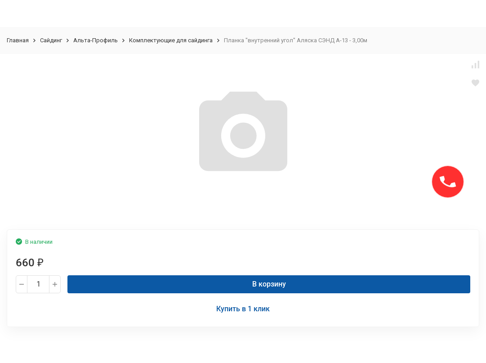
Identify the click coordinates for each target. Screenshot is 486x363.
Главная (18, 40)
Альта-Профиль (95, 40)
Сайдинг (51, 40)
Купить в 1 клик (243, 309)
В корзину (269, 284)
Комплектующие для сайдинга (171, 40)
